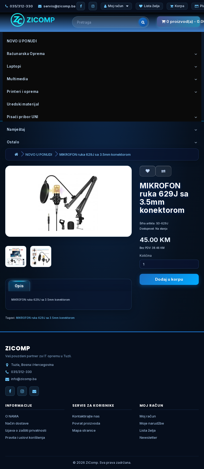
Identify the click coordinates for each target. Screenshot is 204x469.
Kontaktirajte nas (86, 416)
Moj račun (116, 6)
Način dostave (17, 423)
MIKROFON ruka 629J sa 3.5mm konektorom (95, 154)
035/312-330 (21, 6)
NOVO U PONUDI (39, 154)
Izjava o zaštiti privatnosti (25, 430)
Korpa (177, 6)
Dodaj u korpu (169, 279)
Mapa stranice (84, 430)
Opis (19, 286)
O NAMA (12, 416)
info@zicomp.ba (24, 379)
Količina (146, 256)
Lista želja (149, 6)
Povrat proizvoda (86, 423)
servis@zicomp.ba (59, 6)
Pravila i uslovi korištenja (25, 437)
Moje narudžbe (152, 423)
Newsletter (148, 437)
